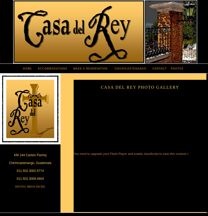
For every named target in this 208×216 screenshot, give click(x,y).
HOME (27, 68)
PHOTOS (177, 68)
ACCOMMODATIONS (52, 68)
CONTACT (159, 68)
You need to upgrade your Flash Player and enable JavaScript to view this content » (131, 153)
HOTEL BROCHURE (30, 186)
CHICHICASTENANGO (130, 68)
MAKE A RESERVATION (90, 68)
